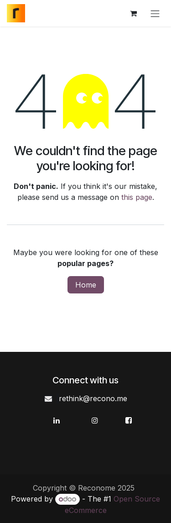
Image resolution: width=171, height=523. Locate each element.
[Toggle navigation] (155, 13)
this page (136, 197)
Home (85, 284)
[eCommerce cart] (133, 13)
